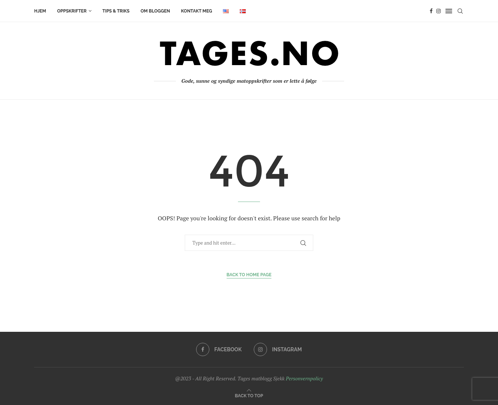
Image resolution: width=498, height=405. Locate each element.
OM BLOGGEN (155, 11)
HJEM (40, 11)
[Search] (460, 11)
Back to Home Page (249, 274)
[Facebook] (431, 11)
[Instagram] (438, 11)
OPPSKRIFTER (71, 11)
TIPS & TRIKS (116, 11)
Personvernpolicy (304, 378)
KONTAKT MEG (196, 11)
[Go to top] (249, 395)
